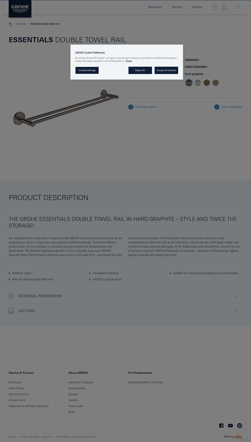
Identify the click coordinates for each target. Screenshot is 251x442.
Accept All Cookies (166, 70)
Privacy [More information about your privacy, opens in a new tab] (129, 61)
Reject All (140, 70)
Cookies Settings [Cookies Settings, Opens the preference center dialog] (87, 70)
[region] (126, 62)
